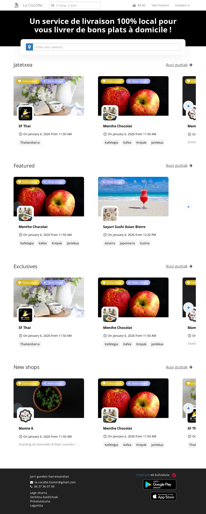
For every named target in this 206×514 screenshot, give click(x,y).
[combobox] (75, 5)
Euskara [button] (182, 5)
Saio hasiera (160, 5)
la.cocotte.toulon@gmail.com (53, 482)
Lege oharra (38, 493)
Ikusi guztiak (179, 64)
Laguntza (36, 505)
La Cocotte (33, 5)
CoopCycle (143, 475)
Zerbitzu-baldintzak (44, 497)
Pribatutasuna (40, 501)
